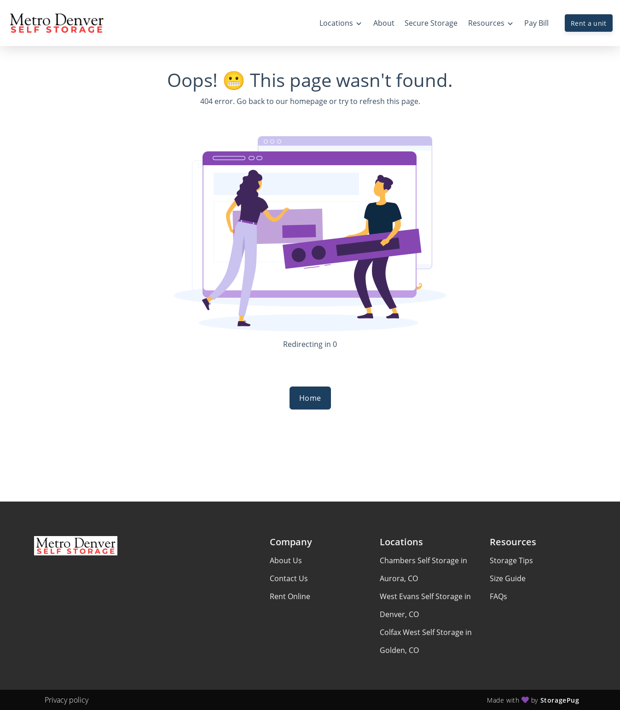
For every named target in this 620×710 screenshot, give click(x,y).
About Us (286, 560)
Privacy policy (66, 700)
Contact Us (289, 578)
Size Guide (508, 578)
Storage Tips (511, 560)
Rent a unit (589, 23)
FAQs (498, 596)
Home (310, 398)
